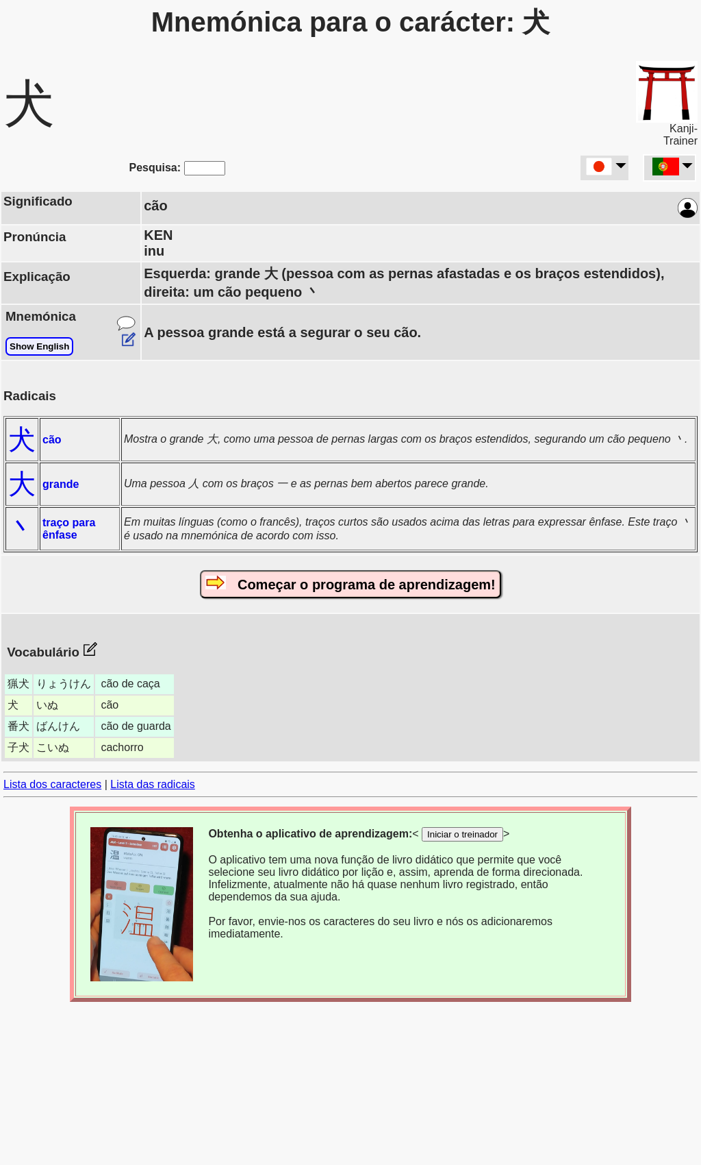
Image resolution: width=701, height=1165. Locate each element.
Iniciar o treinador (462, 834)
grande (60, 484)
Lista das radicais (152, 784)
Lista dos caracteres (52, 784)
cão (52, 439)
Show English (39, 346)
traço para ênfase (68, 529)
